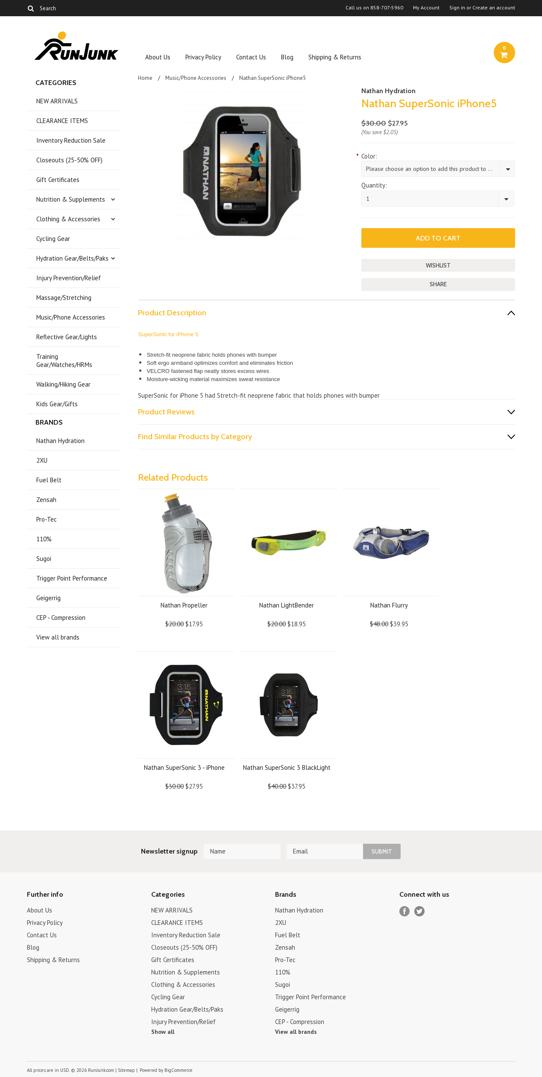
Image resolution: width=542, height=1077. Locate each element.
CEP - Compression (60, 617)
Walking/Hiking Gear (63, 384)
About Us (157, 57)
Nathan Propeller (184, 605)
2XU (41, 460)
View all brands (57, 637)
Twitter (419, 911)
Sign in (457, 8)
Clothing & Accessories (68, 219)
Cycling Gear (53, 239)
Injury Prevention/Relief (68, 278)
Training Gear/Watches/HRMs (64, 360)
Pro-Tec (46, 519)
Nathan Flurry (389, 605)
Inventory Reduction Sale (70, 140)
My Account (426, 8)
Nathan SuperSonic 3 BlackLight (287, 767)
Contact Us (251, 57)
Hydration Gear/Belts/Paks (72, 258)
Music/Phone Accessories (70, 317)
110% (44, 539)
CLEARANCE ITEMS (62, 121)
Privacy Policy (203, 57)
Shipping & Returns (334, 57)
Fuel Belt (49, 480)
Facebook (404, 911)
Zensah (46, 500)
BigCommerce (178, 1070)
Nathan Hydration (60, 441)
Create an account (493, 8)
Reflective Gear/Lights (66, 337)
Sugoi (43, 559)
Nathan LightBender (286, 605)
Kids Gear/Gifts (57, 404)
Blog (287, 57)
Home (145, 78)
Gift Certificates (57, 180)
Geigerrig (48, 598)
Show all (162, 1032)
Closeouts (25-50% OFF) (69, 160)
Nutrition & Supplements (70, 199)
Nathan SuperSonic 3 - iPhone (184, 767)
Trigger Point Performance (71, 578)
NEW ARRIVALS (57, 101)
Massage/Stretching (63, 297)
